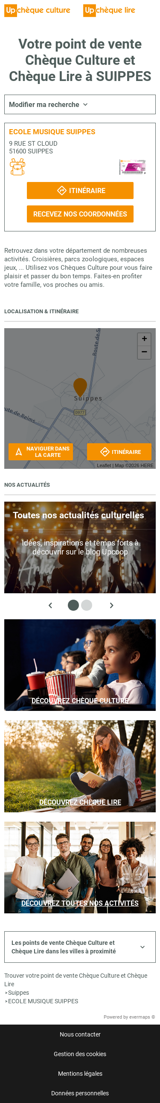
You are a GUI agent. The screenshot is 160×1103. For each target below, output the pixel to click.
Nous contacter (80, 1034)
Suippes (18, 992)
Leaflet (104, 465)
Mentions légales (80, 1073)
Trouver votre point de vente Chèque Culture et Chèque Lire (75, 980)
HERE (147, 465)
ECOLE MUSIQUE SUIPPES (43, 1001)
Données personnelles (80, 1093)
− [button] (144, 352)
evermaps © (142, 1017)
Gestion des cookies (80, 1054)
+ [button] (144, 339)
